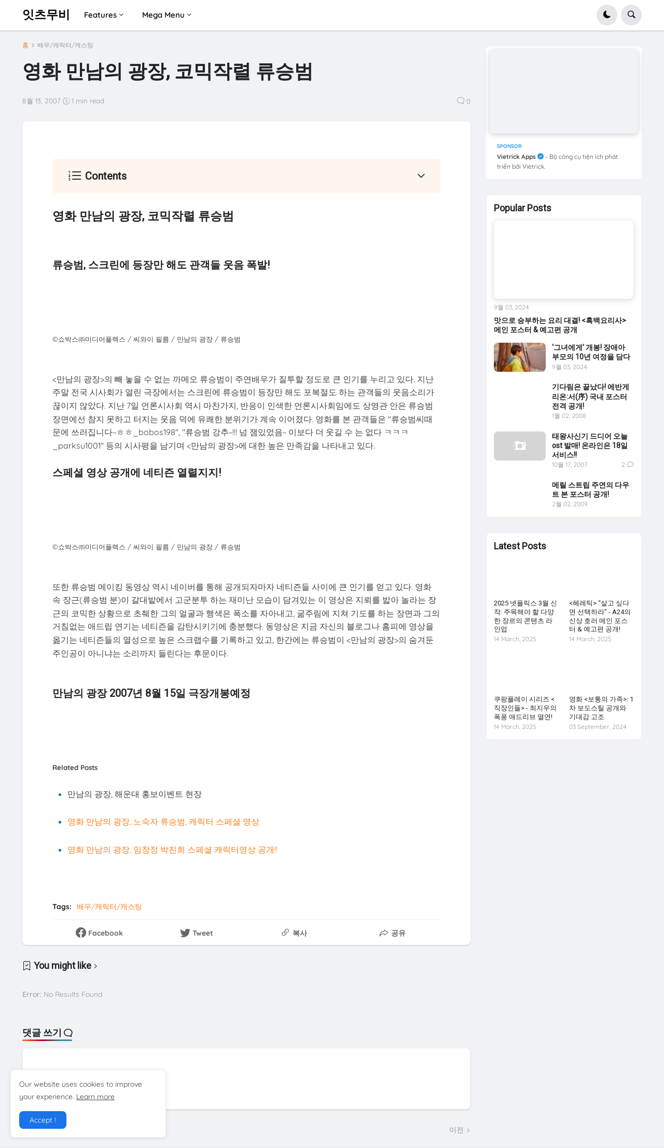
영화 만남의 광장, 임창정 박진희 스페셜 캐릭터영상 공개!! (172, 849)
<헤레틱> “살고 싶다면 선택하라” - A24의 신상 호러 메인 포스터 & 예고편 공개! (600, 616)
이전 (456, 1130)
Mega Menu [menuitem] (163, 15)
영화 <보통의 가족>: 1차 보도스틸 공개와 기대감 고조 (601, 708)
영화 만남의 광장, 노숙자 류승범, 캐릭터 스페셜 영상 (163, 821)
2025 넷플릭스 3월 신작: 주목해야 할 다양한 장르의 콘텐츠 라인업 (525, 616)
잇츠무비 (46, 15)
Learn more (95, 1096)
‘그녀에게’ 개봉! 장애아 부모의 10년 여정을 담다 (591, 352)
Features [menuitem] (100, 15)
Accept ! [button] (43, 1120)
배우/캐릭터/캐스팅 (65, 45)
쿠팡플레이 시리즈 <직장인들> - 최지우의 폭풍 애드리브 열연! (525, 708)
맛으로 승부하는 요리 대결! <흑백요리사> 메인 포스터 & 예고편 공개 (560, 325)
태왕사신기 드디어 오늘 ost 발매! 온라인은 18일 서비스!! (590, 445)
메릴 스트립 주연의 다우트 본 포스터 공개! (590, 489)
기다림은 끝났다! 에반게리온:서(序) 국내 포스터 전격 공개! (590, 396)
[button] (607, 15)
